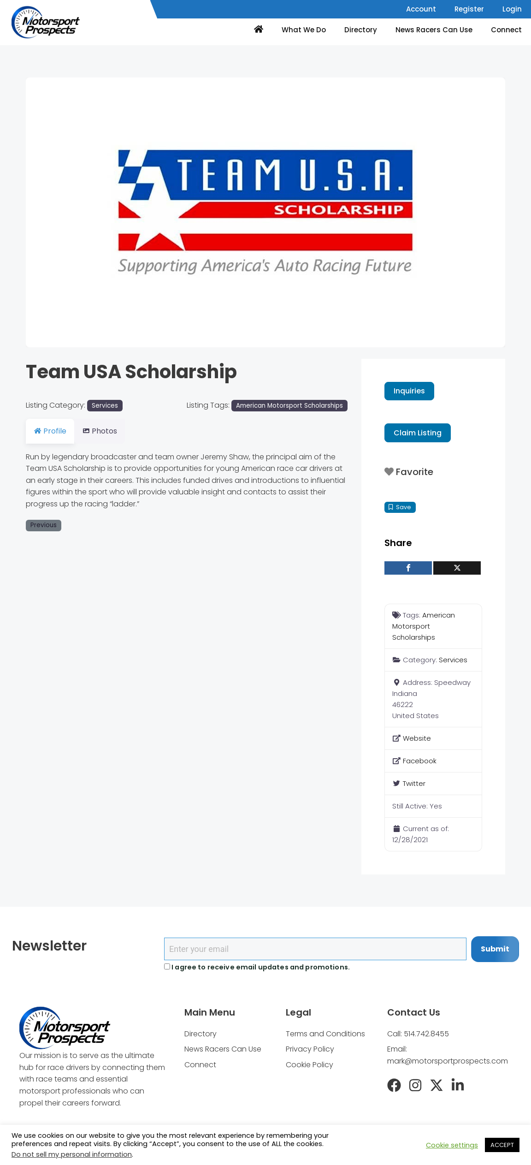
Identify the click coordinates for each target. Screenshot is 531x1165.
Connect (506, 30)
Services (105, 405)
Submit (495, 949)
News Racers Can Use (433, 30)
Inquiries (409, 391)
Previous (43, 525)
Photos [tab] (105, 431)
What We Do (304, 30)
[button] (62, 212)
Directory (360, 30)
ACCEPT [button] (502, 1145)
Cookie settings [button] (452, 1145)
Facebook (420, 761)
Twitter (414, 783)
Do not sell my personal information (72, 1154)
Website (417, 738)
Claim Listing (418, 433)
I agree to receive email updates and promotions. (257, 967)
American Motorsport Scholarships (289, 405)
